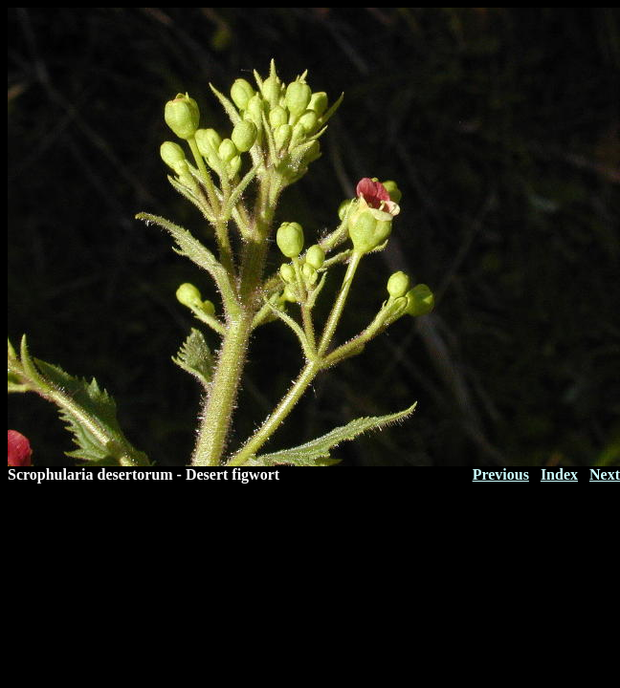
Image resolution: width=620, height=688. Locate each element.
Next (604, 474)
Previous (501, 474)
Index (559, 474)
